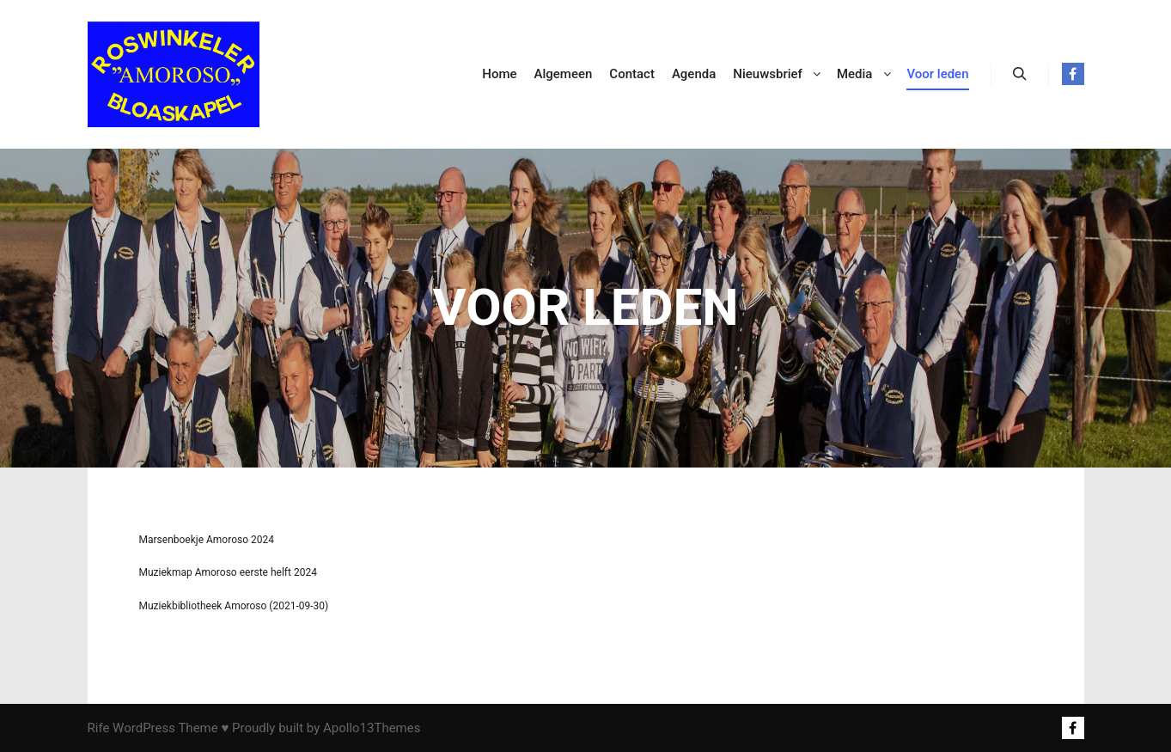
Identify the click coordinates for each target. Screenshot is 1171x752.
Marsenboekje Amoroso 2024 (206, 540)
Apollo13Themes (372, 728)
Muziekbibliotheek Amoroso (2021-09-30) (234, 606)
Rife (99, 728)
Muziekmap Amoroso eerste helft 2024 (228, 572)
